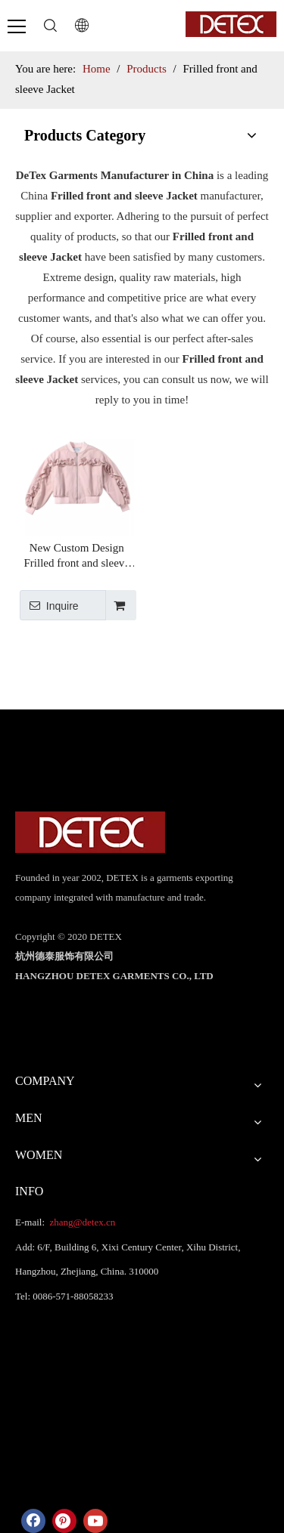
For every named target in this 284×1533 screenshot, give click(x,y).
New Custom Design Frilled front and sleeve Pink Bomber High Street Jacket (76, 556)
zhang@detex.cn (81, 1222)
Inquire (49, 605)
